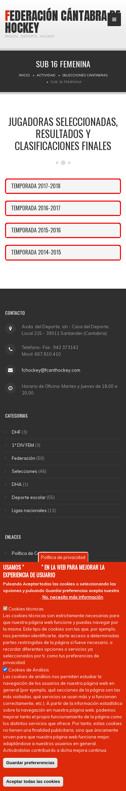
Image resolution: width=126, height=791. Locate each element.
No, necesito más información (72, 597)
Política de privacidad (63, 557)
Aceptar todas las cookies (33, 781)
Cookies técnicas (26, 609)
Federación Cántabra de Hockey (63, 22)
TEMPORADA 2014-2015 (36, 252)
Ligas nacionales (29, 510)
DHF (16, 432)
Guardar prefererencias (30, 762)
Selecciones (24, 471)
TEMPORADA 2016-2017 (35, 208)
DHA (17, 484)
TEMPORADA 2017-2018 (35, 186)
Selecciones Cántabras (85, 75)
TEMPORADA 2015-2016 (36, 230)
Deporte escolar (29, 497)
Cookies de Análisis (28, 669)
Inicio (24, 75)
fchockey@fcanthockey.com (51, 370)
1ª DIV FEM (23, 445)
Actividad (46, 75)
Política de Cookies (31, 553)
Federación (23, 458)
